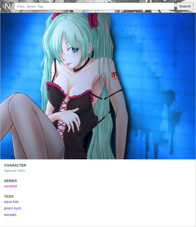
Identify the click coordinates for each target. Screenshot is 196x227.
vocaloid (10, 186)
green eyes (12, 208)
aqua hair (11, 202)
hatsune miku (14, 171)
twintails (10, 215)
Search (185, 6)
